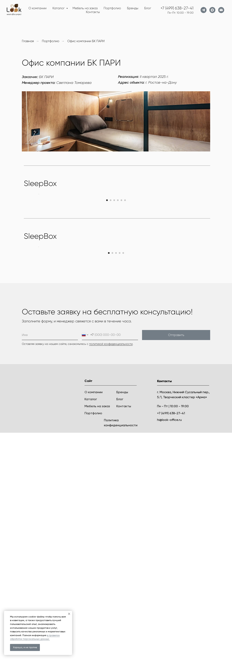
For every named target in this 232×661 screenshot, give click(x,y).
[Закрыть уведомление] (69, 614)
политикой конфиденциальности (111, 572)
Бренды (132, 8)
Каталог (58, 8)
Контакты (93, 12)
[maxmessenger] (212, 10)
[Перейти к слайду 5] (121, 314)
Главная (28, 41)
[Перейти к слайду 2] (110, 314)
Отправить (176, 563)
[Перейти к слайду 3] (114, 314)
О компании (37, 8)
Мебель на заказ (85, 8)
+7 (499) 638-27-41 (177, 8)
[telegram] (204, 10)
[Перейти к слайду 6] (125, 314)
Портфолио (112, 8)
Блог (147, 8)
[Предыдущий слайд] (38, 251)
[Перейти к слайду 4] (118, 314)
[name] (50, 563)
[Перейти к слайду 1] (107, 314)
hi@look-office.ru (169, 648)
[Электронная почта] (221, 10)
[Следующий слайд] (194, 251)
